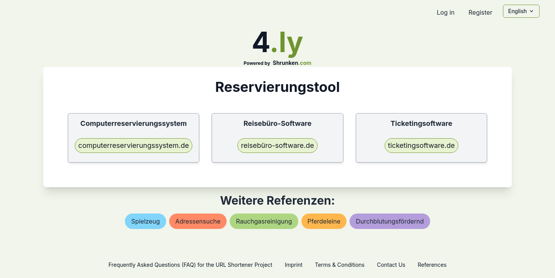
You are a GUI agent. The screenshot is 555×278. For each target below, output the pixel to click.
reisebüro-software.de (277, 145)
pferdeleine (324, 221)
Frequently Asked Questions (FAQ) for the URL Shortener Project (190, 264)
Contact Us (391, 264)
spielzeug (145, 221)
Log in (445, 12)
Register (480, 12)
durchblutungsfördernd (390, 221)
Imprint (294, 264)
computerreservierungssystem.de (133, 145)
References (432, 264)
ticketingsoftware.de (421, 145)
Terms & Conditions (340, 264)
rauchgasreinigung (264, 221)
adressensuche (197, 221)
